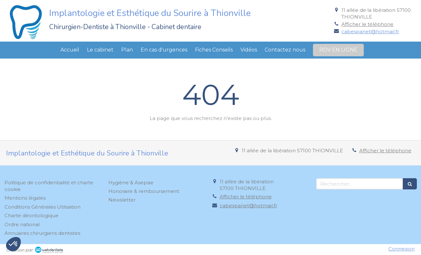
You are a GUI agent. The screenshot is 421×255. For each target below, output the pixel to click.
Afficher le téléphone (367, 24)
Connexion (401, 249)
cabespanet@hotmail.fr (370, 31)
